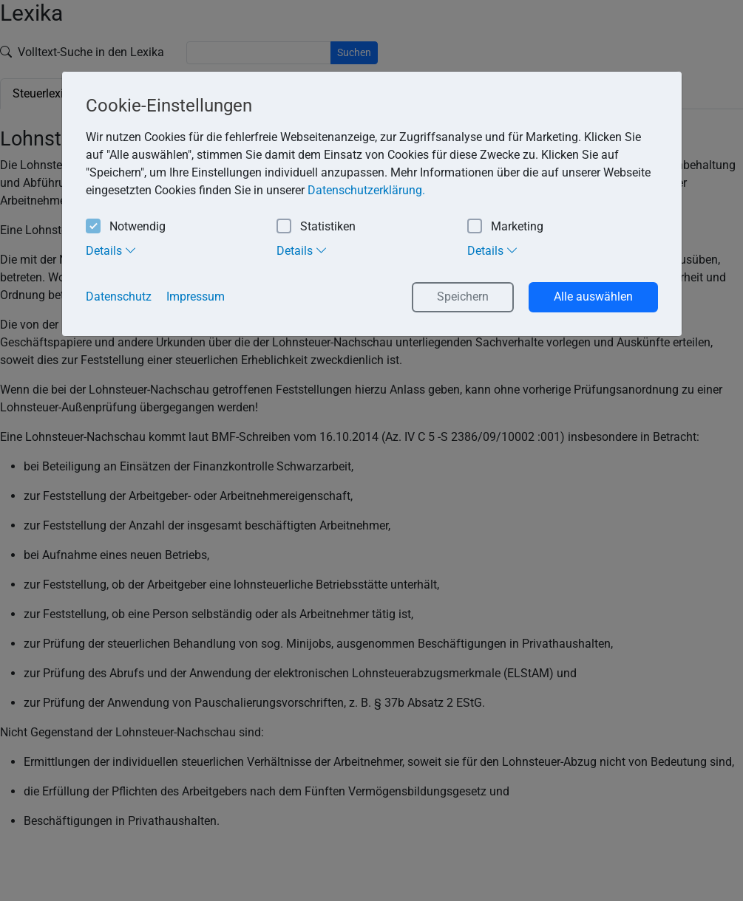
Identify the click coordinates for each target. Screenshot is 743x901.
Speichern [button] (463, 297)
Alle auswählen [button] (593, 297)
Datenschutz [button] (119, 297)
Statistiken (316, 227)
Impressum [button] (195, 297)
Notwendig (126, 227)
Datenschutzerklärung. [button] (366, 190)
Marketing (505, 227)
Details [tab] (111, 250)
